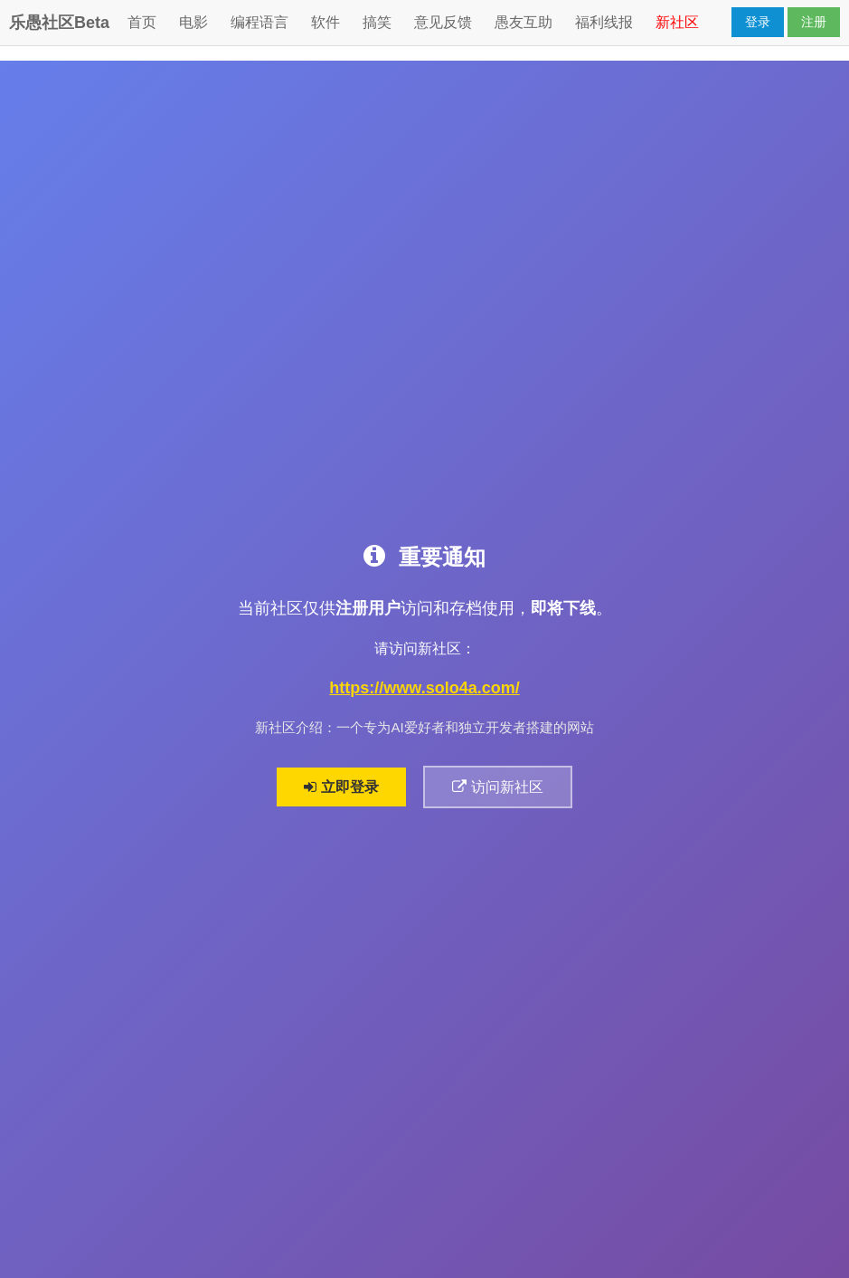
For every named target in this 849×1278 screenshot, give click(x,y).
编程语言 (259, 22)
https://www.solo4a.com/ (424, 688)
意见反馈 (443, 22)
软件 (325, 22)
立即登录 (341, 787)
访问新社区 (497, 787)
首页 (141, 22)
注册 (813, 21)
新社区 (677, 22)
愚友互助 (523, 22)
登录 (757, 21)
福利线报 (604, 22)
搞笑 (377, 22)
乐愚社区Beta (59, 23)
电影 (193, 22)
